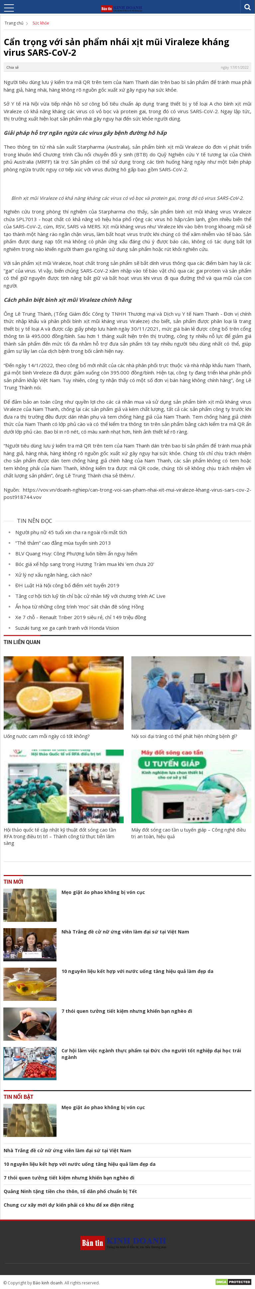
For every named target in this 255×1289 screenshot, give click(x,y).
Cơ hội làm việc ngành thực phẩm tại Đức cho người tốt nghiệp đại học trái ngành (151, 1053)
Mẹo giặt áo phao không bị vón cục (103, 892)
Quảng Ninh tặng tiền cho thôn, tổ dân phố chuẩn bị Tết (70, 1191)
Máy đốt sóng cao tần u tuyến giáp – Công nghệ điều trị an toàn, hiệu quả (188, 833)
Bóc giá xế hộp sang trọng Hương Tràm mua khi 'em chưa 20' (84, 564)
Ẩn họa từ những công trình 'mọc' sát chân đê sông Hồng (79, 606)
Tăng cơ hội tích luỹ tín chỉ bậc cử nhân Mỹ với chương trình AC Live (90, 596)
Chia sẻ (12, 67)
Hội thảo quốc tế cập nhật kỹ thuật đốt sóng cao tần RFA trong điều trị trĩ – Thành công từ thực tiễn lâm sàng (60, 836)
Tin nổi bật (18, 1096)
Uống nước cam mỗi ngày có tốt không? (46, 736)
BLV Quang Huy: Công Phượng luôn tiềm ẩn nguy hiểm (76, 553)
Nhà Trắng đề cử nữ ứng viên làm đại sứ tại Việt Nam (125, 931)
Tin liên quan (22, 641)
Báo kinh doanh (48, 1283)
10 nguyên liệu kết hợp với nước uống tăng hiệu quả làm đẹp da (137, 971)
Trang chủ (14, 23)
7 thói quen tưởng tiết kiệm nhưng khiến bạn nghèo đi (127, 1011)
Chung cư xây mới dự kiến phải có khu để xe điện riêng (69, 1205)
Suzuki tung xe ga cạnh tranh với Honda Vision (67, 628)
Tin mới (13, 881)
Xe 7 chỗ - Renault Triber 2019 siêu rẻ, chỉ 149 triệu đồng (80, 617)
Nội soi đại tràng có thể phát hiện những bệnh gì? (184, 736)
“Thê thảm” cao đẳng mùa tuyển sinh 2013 (63, 543)
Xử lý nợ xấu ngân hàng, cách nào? (53, 575)
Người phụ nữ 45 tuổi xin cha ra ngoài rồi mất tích (71, 532)
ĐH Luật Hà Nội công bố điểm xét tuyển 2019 (67, 585)
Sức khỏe (41, 23)
